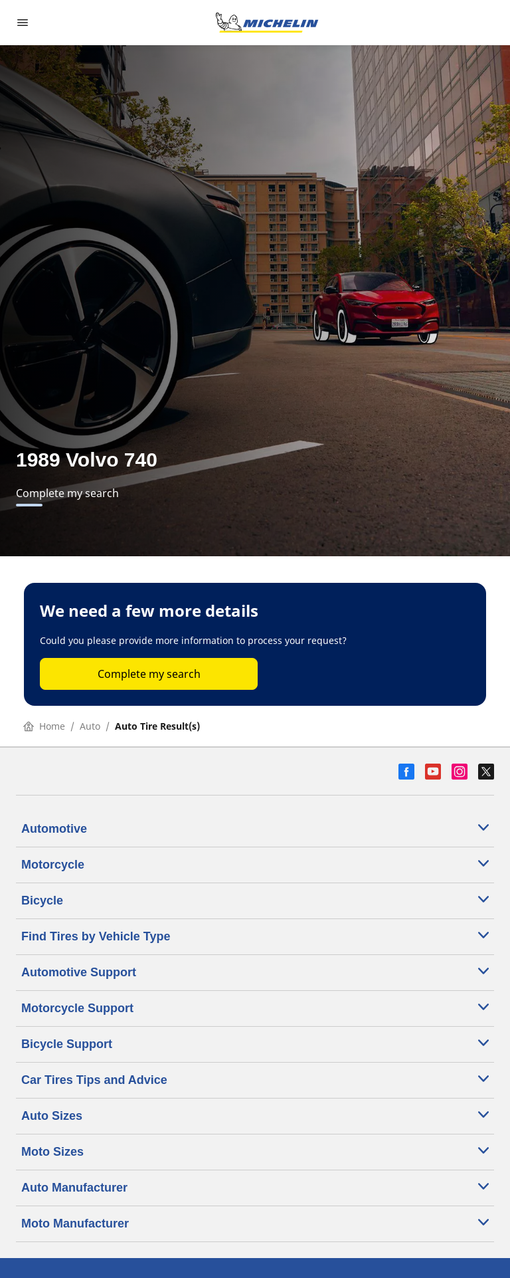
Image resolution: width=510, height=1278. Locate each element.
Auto (90, 726)
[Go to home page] (267, 23)
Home (44, 726)
